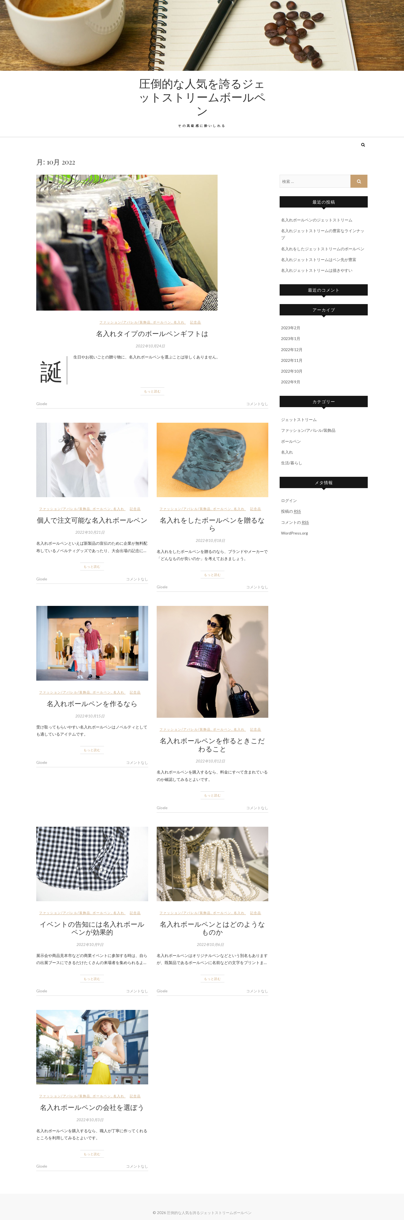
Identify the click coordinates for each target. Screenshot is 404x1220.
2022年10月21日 (90, 532)
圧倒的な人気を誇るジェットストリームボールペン (202, 96)
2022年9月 (290, 381)
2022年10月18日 (210, 540)
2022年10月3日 (89, 1120)
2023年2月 (290, 327)
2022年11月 (292, 360)
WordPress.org (294, 533)
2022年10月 (292, 371)
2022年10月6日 (210, 944)
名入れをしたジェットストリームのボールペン (322, 248)
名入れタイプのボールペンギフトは (152, 333)
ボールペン (162, 322)
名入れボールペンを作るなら (92, 703)
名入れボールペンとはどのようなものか (212, 928)
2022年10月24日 (150, 346)
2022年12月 (292, 349)
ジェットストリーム (299, 419)
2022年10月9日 (89, 944)
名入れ (179, 322)
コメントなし (257, 403)
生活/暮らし (291, 462)
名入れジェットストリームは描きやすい (316, 270)
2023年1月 (290, 338)
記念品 (195, 322)
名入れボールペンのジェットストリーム (316, 219)
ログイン (289, 500)
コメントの (295, 522)
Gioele (41, 403)
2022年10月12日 (210, 761)
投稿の (291, 511)
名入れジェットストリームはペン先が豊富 (318, 259)
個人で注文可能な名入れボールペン (92, 519)
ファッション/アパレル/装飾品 (125, 322)
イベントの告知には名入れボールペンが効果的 (92, 928)
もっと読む (152, 391)
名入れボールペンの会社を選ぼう (92, 1107)
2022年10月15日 (90, 716)
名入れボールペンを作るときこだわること (212, 744)
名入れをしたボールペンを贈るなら (212, 524)
